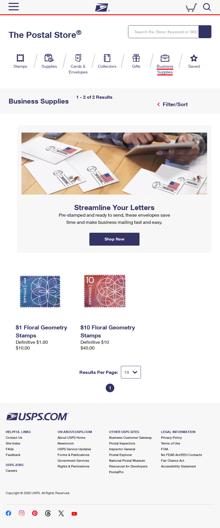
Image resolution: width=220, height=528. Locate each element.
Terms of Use (170, 443)
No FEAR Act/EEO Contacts (181, 455)
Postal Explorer (120, 455)
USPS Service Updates (74, 449)
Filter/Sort (174, 104)
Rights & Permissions (73, 466)
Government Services (73, 460)
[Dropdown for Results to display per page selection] (131, 372)
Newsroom (66, 443)
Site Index (13, 443)
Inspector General (122, 449)
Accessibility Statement (178, 466)
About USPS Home (71, 437)
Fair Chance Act (172, 460)
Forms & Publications (73, 455)
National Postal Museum (127, 460)
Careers (11, 470)
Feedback (13, 455)
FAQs (10, 449)
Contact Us (14, 437)
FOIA (164, 449)
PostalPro (116, 472)
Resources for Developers (128, 466)
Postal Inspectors (122, 443)
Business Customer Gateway (130, 437)
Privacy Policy (171, 437)
